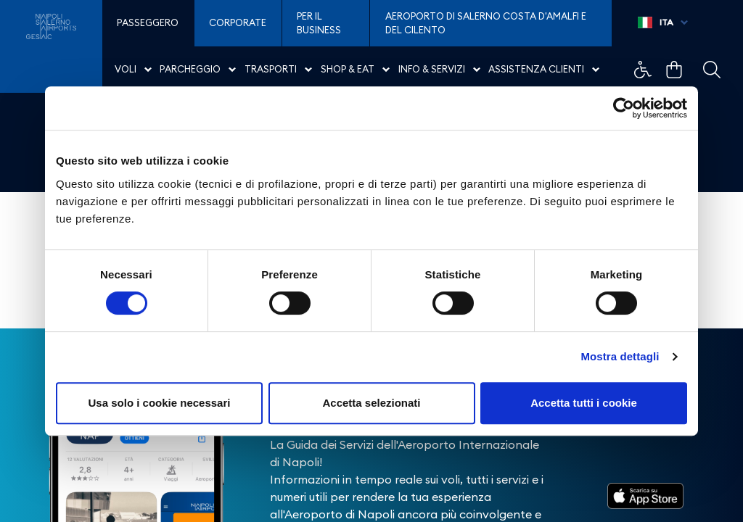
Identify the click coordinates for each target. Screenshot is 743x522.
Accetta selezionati (371, 403)
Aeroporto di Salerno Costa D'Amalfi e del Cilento (485, 23)
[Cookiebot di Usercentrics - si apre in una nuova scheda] (623, 108)
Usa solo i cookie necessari (160, 403)
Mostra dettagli (619, 356)
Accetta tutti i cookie (583, 403)
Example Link (643, 69)
